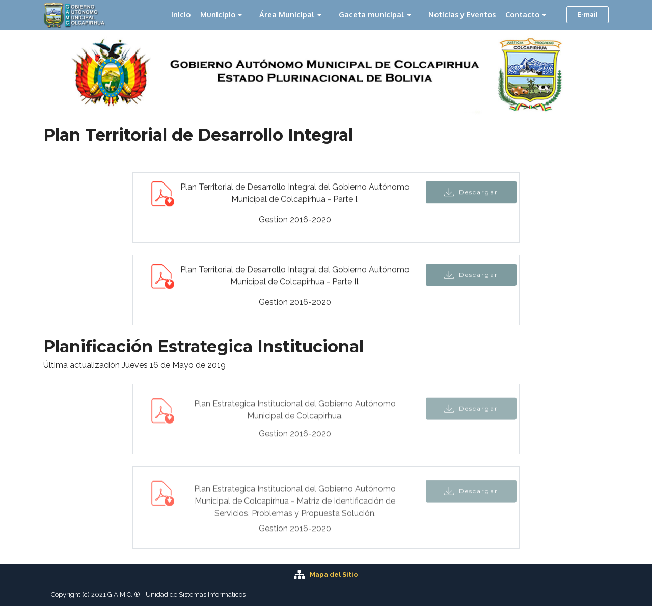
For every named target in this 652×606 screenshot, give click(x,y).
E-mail (587, 14)
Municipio (217, 14)
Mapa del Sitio (334, 574)
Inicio (181, 14)
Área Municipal (287, 14)
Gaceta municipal (371, 14)
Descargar (471, 193)
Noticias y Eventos (462, 14)
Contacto (522, 14)
